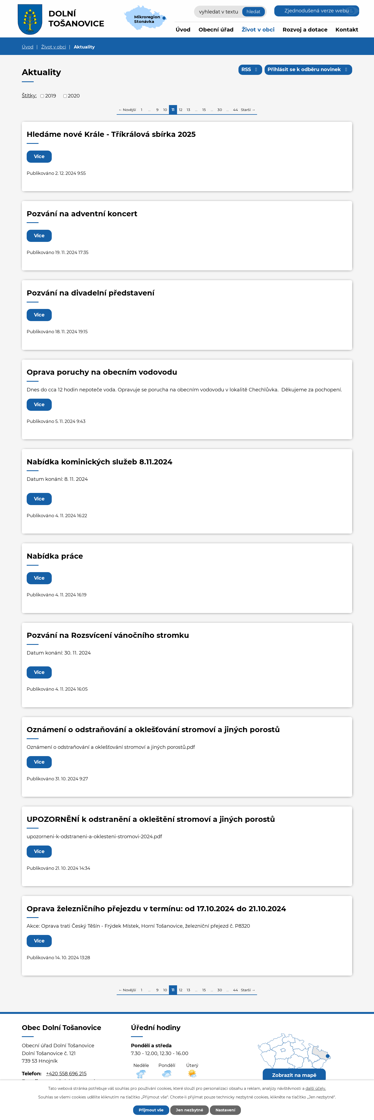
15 (204, 109)
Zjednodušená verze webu (317, 11)
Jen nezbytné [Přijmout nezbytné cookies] (189, 1110)
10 (165, 109)
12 (180, 109)
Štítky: (29, 96)
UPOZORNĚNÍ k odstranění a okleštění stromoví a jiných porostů (151, 819)
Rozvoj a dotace (305, 29)
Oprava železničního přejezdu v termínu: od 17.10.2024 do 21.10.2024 (156, 908)
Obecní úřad (216, 29)
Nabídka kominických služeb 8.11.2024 (99, 461)
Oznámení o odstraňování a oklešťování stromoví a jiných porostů (153, 729)
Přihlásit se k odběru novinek (308, 69)
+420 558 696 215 (66, 1074)
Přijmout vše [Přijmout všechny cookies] (151, 1110)
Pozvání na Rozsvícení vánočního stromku (108, 635)
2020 (74, 96)
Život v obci (258, 29)
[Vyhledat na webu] (230, 12)
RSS (250, 69)
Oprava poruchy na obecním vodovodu (102, 372)
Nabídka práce (55, 556)
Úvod (183, 29)
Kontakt (346, 29)
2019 (50, 96)
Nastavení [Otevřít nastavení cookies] (225, 1110)
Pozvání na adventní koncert (82, 213)
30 (219, 109)
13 (188, 109)
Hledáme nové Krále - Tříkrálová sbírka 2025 (111, 134)
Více (39, 156)
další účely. (316, 1088)
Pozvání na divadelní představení (90, 292)
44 (235, 109)
